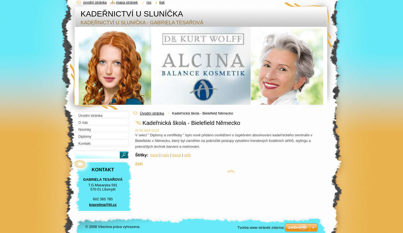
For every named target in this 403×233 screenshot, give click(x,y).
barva (176, 155)
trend (154, 155)
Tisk (162, 2)
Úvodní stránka (152, 113)
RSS (149, 2)
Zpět (139, 163)
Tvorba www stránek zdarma (260, 227)
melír (165, 155)
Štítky (141, 155)
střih (187, 155)
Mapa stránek (127, 2)
